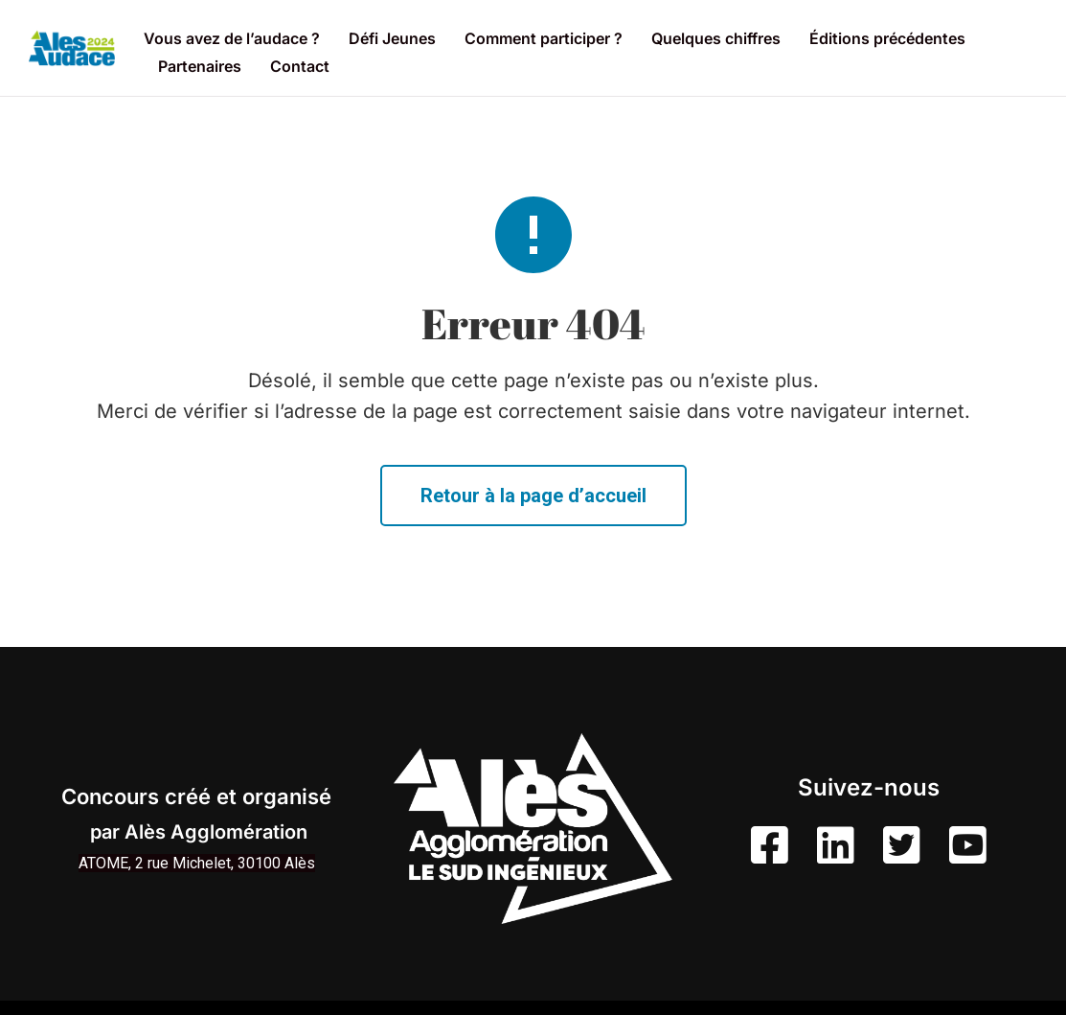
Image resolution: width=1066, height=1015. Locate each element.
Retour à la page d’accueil (533, 495)
